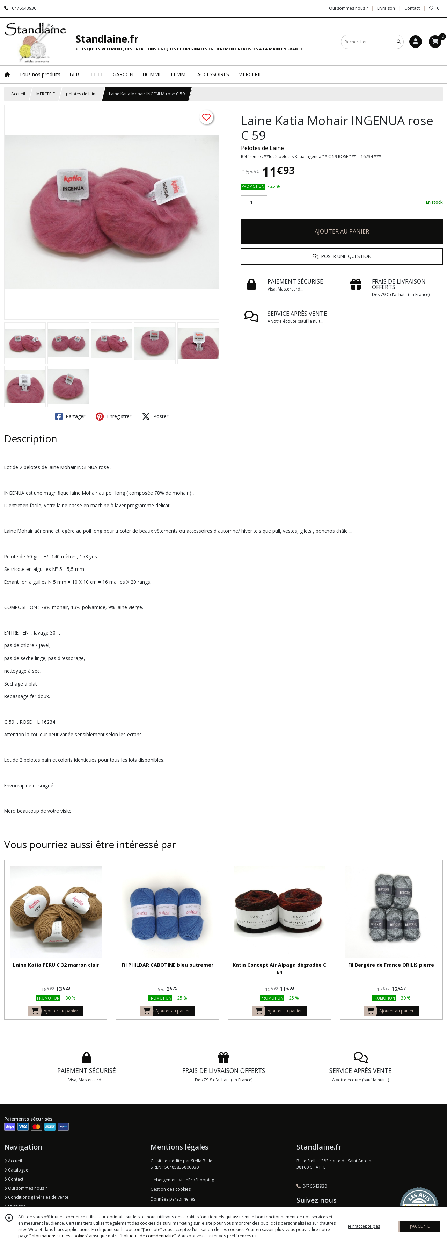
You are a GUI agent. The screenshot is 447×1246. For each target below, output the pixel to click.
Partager (70, 416)
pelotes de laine (82, 94)
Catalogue (16, 1170)
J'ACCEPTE (420, 1226)
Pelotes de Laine (262, 148)
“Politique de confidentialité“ (148, 1236)
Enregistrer (113, 416)
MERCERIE (45, 94)
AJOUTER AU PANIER (342, 231)
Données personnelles (173, 1199)
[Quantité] (254, 202)
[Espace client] (415, 41)
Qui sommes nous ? (25, 1188)
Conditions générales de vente (36, 1197)
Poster (155, 416)
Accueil (18, 94)
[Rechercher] (398, 42)
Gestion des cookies (171, 1189)
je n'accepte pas (364, 1226)
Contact (412, 8)
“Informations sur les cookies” (58, 1236)
